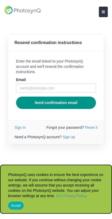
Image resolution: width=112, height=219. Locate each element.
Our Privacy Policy (71, 196)
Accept (16, 205)
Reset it (91, 127)
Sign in (20, 127)
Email (21, 80)
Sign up (69, 137)
